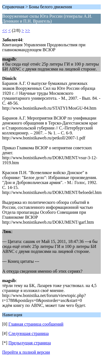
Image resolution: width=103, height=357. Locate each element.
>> (27, 30)
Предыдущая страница (30, 342)
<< (4, 30)
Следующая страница (29, 333)
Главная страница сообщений (36, 324)
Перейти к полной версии (26, 352)
